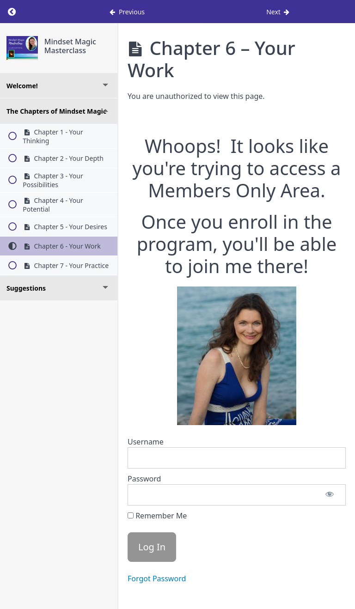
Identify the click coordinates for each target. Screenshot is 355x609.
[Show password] (329, 494)
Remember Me (157, 516)
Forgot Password (157, 578)
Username (146, 442)
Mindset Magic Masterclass (70, 46)
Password (144, 479)
